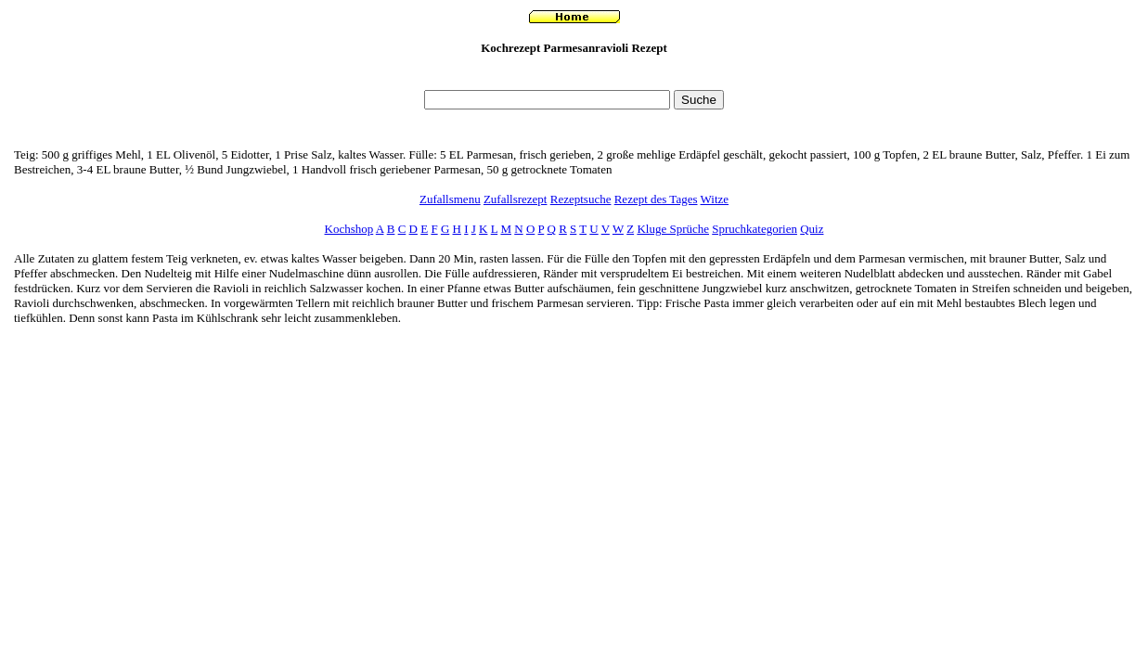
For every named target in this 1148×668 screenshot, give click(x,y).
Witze (715, 199)
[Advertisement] (574, 77)
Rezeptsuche (581, 199)
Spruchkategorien (754, 229)
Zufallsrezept (516, 199)
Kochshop (349, 229)
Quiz (811, 229)
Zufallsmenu (450, 199)
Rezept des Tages (656, 199)
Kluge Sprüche (673, 229)
